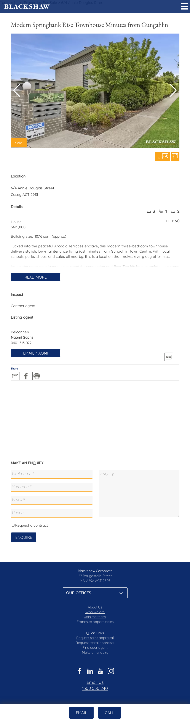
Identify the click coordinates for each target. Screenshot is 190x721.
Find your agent (95, 647)
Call (109, 712)
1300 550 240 (95, 688)
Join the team (95, 617)
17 (159, 157)
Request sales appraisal (95, 638)
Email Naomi (35, 353)
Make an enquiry (95, 652)
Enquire (23, 537)
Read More (35, 277)
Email (81, 712)
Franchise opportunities (95, 621)
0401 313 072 (21, 342)
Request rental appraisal (95, 642)
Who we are (95, 612)
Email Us (95, 682)
